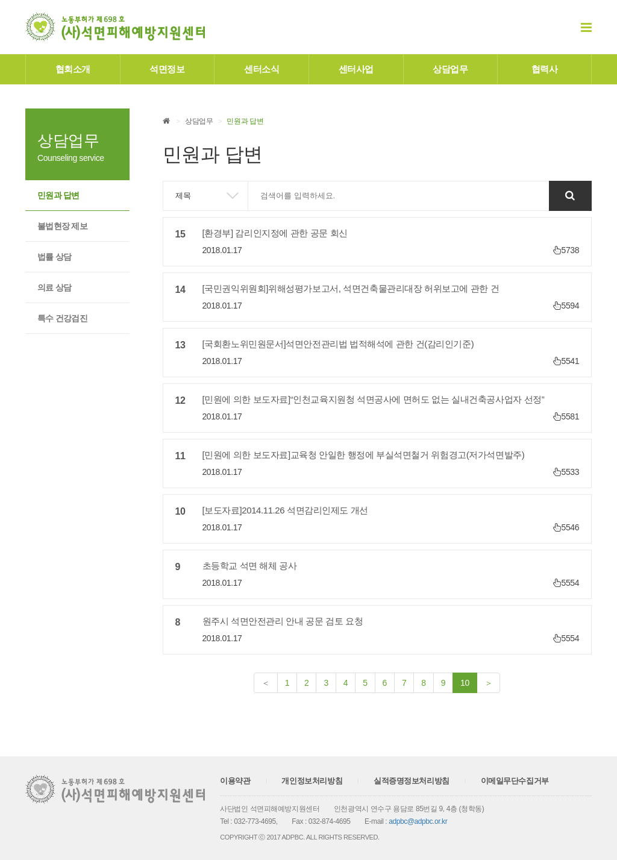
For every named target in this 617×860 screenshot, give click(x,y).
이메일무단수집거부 (515, 780)
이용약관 (235, 780)
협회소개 (72, 69)
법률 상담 (54, 257)
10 (468, 682)
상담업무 (450, 69)
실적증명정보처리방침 (411, 780)
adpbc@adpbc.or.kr (418, 821)
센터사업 (356, 69)
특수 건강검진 (62, 318)
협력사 (544, 69)
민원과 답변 (58, 195)
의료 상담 (54, 287)
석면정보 (166, 69)
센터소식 (261, 69)
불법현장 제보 (62, 226)
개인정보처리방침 (311, 780)
